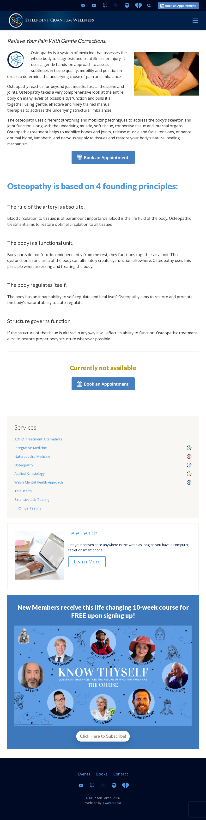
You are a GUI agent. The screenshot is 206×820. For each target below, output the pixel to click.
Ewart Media (112, 803)
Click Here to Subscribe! (103, 736)
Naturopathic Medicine (32, 456)
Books (102, 774)
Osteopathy (23, 465)
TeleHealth (23, 491)
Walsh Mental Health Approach (38, 482)
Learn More (87, 561)
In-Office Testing (28, 508)
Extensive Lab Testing (31, 499)
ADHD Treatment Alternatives (38, 439)
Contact (120, 774)
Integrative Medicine (30, 448)
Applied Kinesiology (29, 473)
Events (84, 774)
